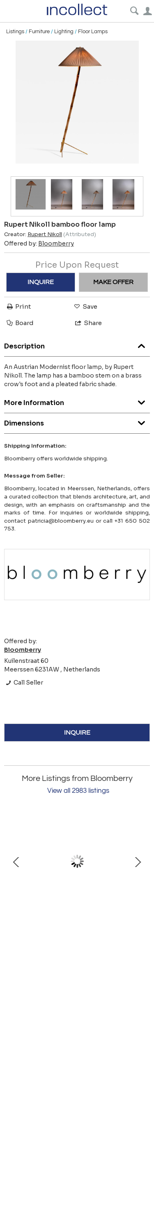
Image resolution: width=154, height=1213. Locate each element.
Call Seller (23, 682)
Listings (15, 31)
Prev (16, 861)
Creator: (33, 234)
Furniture (39, 31)
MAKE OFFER (113, 282)
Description (77, 344)
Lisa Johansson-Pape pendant (77, 906)
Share (88, 323)
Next (137, 861)
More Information (77, 401)
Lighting (64, 31)
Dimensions (77, 421)
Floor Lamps (93, 31)
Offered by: (39, 243)
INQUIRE (41, 282)
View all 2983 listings (78, 790)
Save (85, 306)
